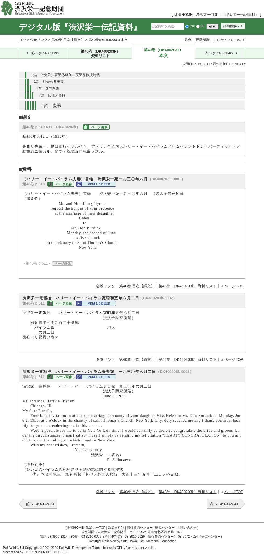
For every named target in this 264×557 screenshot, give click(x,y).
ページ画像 (99, 127)
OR (200, 26)
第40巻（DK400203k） (100, 53)
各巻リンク (38, 40)
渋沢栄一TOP (207, 14)
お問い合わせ (187, 528)
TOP (22, 40)
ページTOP (233, 286)
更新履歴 (203, 40)
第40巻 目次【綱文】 (67, 40)
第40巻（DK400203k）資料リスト (188, 286)
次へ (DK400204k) (219, 53)
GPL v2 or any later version (136, 548)
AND (190, 26)
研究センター (165, 528)
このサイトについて (229, 40)
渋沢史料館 (116, 528)
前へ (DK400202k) (45, 53)
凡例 (188, 40)
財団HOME (183, 14)
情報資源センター (140, 528)
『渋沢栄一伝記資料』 (240, 14)
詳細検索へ (231, 26)
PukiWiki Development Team (79, 548)
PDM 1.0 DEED (99, 184)
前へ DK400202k (40, 504)
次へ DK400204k (224, 504)
